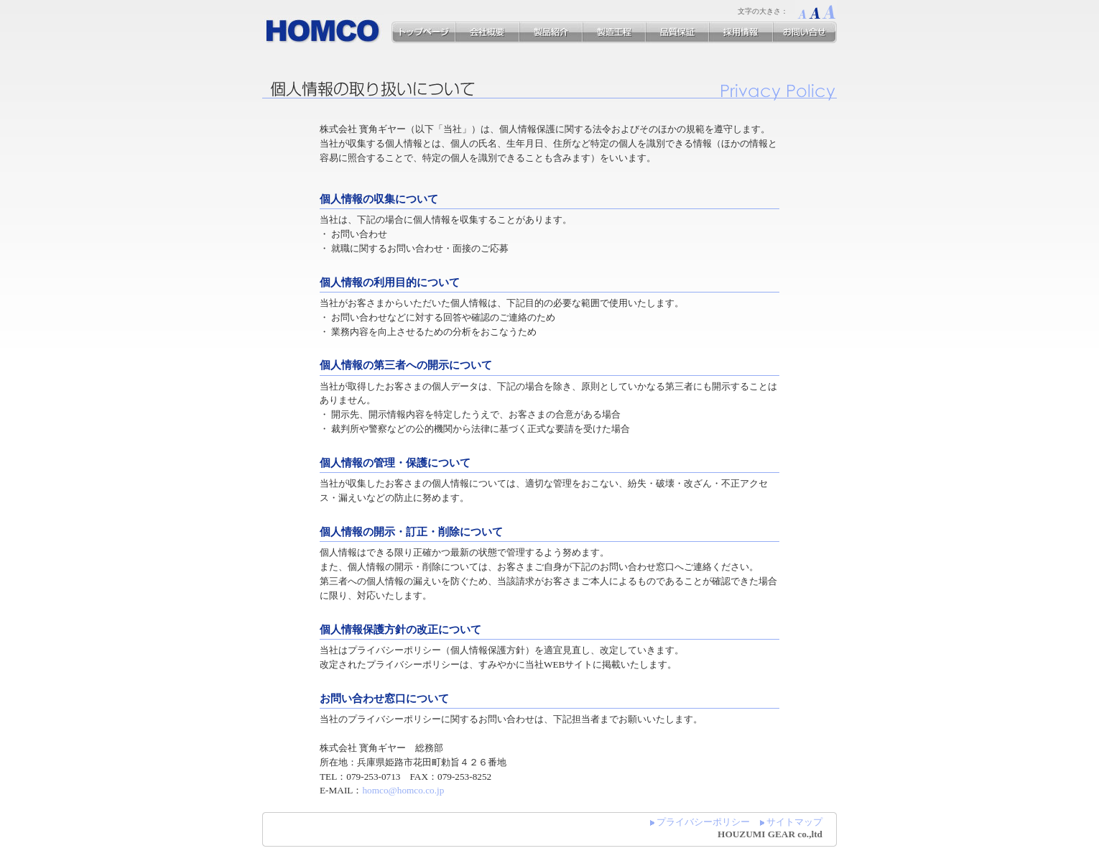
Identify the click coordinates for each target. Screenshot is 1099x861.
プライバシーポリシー (703, 821)
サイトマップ (794, 821)
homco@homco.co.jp (403, 790)
